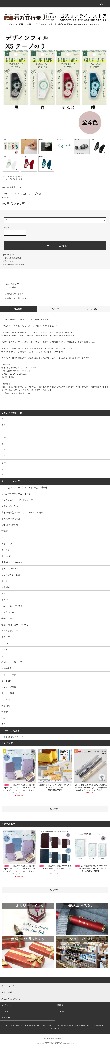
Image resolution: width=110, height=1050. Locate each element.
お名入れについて (10, 255)
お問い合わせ (6, 1017)
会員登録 (60, 1005)
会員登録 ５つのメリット (13, 737)
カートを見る (61, 1011)
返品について (8, 261)
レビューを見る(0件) (10, 284)
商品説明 (18, 309)
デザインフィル (20, 177)
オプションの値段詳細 (12, 258)
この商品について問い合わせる (14, 298)
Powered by (54, 1043)
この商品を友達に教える (11, 294)
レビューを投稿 (8, 287)
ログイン (4, 1011)
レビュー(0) (91, 309)
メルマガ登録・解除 (97, 1025)
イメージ (55, 309)
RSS (52, 1028)
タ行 (11, 177)
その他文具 (13, 179)
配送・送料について (33, 1025)
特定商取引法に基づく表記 (13, 265)
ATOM (57, 1028)
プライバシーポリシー (81, 1025)
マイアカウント (7, 1005)
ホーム (5, 177)
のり (20, 179)
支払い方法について (17, 1025)
